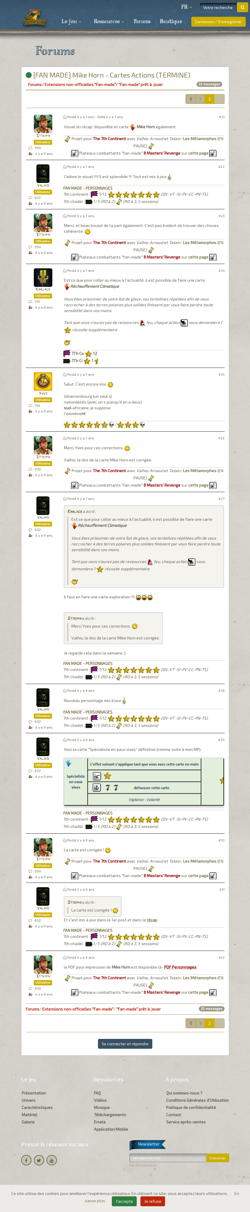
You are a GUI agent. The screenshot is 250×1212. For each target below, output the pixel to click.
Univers (29, 1100)
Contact (173, 1114)
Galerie (28, 1121)
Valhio (43, 186)
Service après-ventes (186, 1121)
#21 (222, 117)
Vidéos (100, 1100)
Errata (99, 1121)
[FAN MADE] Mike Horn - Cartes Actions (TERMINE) (108, 75)
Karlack (43, 289)
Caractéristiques (37, 1107)
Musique (102, 1107)
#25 (221, 374)
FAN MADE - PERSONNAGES (87, 188)
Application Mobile (111, 1129)
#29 (221, 740)
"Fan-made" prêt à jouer (140, 84)
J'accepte (124, 1201)
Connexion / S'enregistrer (218, 21)
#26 (221, 438)
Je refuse (152, 1201)
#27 (221, 498)
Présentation (34, 1092)
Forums (142, 22)
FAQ (97, 1092)
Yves (43, 393)
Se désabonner (143, 1165)
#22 (221, 166)
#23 (221, 216)
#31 (222, 889)
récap (152, 919)
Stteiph (43, 136)
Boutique (171, 22)
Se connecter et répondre (125, 1043)
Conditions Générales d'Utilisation (197, 1100)
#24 (221, 270)
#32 (221, 957)
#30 (221, 840)
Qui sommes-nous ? (184, 1092)
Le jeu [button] (71, 22)
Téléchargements (110, 1114)
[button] (186, 7)
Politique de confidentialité (191, 1107)
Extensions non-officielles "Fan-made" (80, 84)
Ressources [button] (109, 22)
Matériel (29, 1114)
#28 (221, 690)
